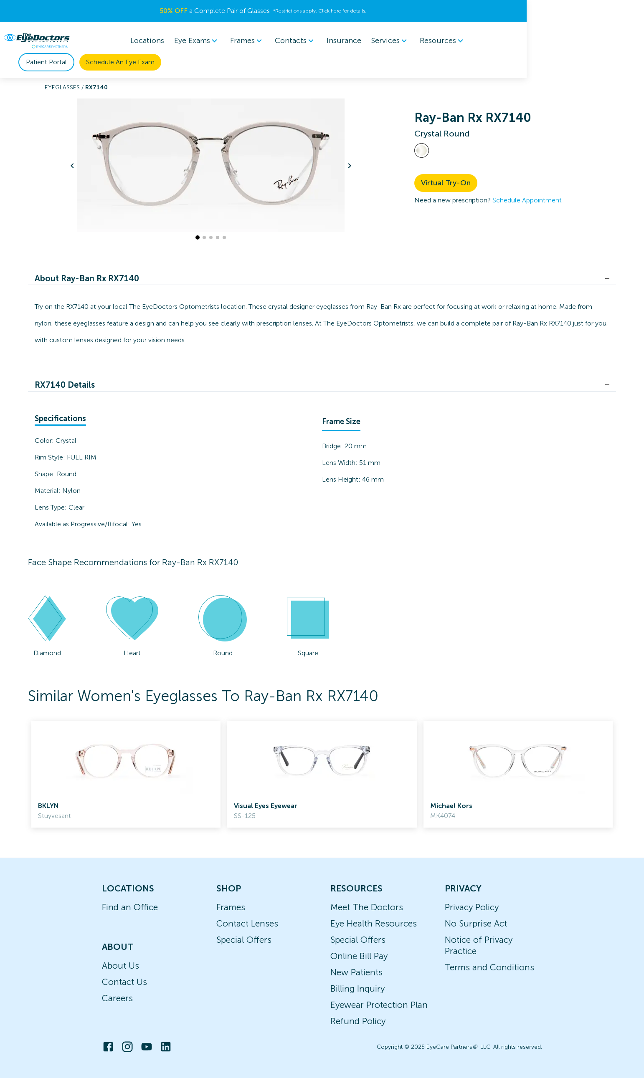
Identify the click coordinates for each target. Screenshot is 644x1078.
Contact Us (124, 982)
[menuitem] (177, 40)
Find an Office (130, 907)
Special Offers (243, 939)
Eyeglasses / (65, 87)
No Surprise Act (476, 923)
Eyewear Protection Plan (379, 1005)
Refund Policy (357, 1021)
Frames (230, 907)
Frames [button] (227, 41)
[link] (126, 774)
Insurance (324, 40)
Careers (117, 998)
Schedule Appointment (527, 200)
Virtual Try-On (446, 182)
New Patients (356, 972)
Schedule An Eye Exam (578, 41)
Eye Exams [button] (177, 41)
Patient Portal (504, 41)
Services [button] (370, 41)
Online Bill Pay (359, 956)
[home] (58, 40)
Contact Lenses (247, 923)
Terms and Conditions (489, 967)
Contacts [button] (276, 41)
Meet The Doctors (366, 907)
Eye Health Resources (373, 923)
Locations (127, 40)
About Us (120, 965)
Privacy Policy (472, 907)
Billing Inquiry (357, 988)
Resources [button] (423, 41)
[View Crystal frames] (421, 150)
